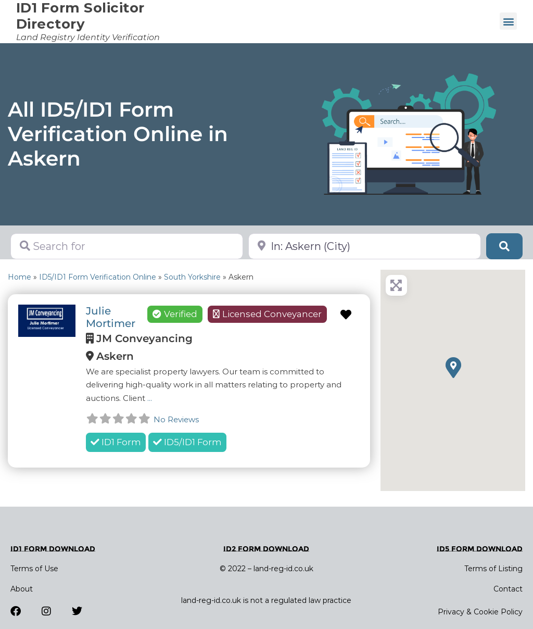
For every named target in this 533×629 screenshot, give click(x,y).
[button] (508, 21)
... (149, 398)
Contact (508, 589)
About (21, 589)
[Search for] (126, 246)
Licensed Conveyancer (272, 314)
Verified (175, 314)
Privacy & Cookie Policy (480, 612)
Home (19, 277)
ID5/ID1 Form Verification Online (97, 277)
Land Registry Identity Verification (88, 37)
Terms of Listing (493, 568)
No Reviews (176, 419)
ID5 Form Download (480, 548)
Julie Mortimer (110, 317)
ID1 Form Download (52, 548)
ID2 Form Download (266, 548)
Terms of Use (34, 568)
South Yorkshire (192, 277)
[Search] (504, 246)
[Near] (364, 246)
